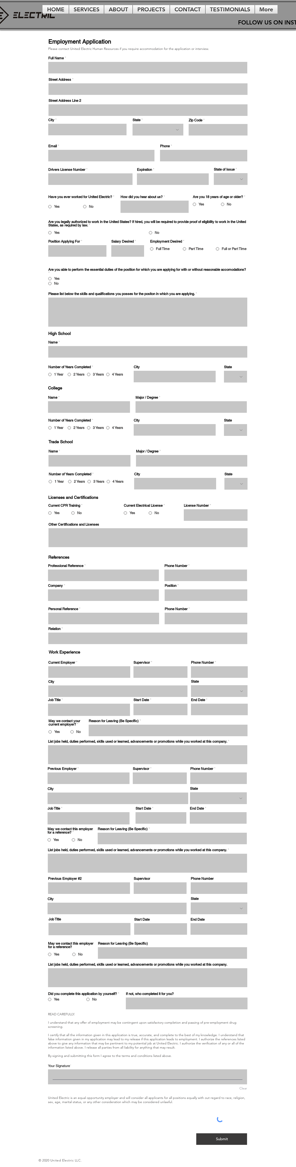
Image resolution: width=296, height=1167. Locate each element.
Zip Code (195, 120)
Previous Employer (62, 768)
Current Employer (61, 662)
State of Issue (224, 169)
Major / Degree (147, 397)
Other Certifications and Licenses (73, 524)
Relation (54, 628)
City (51, 120)
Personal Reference (63, 609)
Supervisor (141, 662)
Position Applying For (64, 241)
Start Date (141, 700)
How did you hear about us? (142, 197)
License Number (196, 505)
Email (52, 146)
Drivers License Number (66, 169)
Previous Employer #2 (65, 878)
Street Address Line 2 (64, 100)
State (136, 120)
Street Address (59, 79)
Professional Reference (65, 565)
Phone (165, 146)
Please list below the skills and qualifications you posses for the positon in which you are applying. (121, 294)
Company (55, 585)
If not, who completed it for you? (150, 993)
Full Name (56, 58)
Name (53, 342)
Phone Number (175, 565)
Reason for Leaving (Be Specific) (114, 721)
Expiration (144, 169)
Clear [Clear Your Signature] (243, 1088)
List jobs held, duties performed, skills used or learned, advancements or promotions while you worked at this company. (137, 741)
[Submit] (221, 1139)
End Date (198, 700)
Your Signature (59, 1066)
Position (170, 585)
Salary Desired (122, 241)
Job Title (54, 700)
